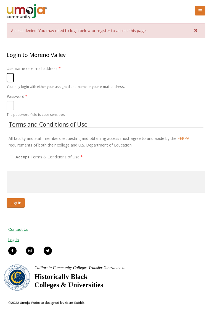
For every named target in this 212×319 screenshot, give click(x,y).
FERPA (183, 138)
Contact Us (18, 229)
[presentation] (49, 182)
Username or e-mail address (34, 68)
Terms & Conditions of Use (49, 157)
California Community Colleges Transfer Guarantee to (80, 267)
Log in (13, 239)
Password (17, 96)
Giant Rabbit (74, 302)
